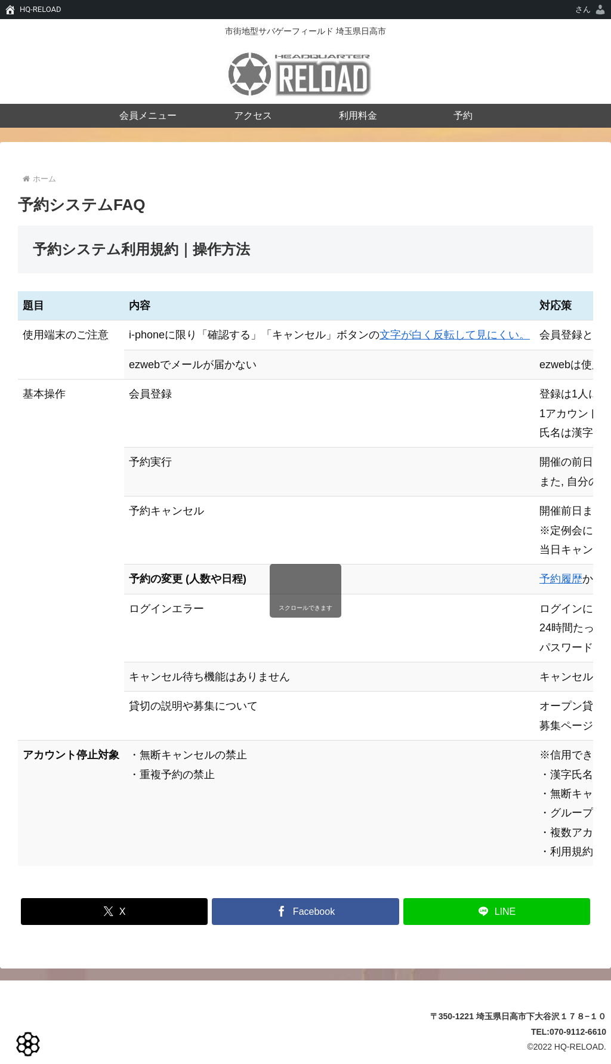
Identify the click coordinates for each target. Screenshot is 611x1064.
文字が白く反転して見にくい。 (454, 335)
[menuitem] (591, 9)
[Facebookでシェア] (305, 911)
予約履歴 (560, 579)
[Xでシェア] (114, 911)
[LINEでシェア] (496, 911)
